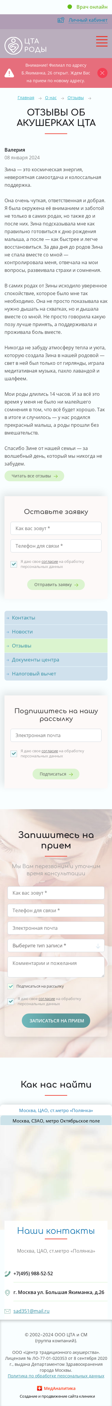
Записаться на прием (57, 1021)
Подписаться (53, 774)
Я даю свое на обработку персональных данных (52, 564)
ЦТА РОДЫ (35, 45)
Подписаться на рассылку (40, 986)
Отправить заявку (53, 584)
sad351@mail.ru (31, 1311)
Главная (26, 97)
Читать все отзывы (31, 476)
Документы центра (35, 659)
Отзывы (75, 97)
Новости (22, 631)
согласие (50, 561)
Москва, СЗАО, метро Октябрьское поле (56, 1121)
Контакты (23, 617)
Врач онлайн (92, 7)
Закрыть (104, 73)
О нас (51, 97)
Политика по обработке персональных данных (56, 1376)
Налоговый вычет (34, 673)
